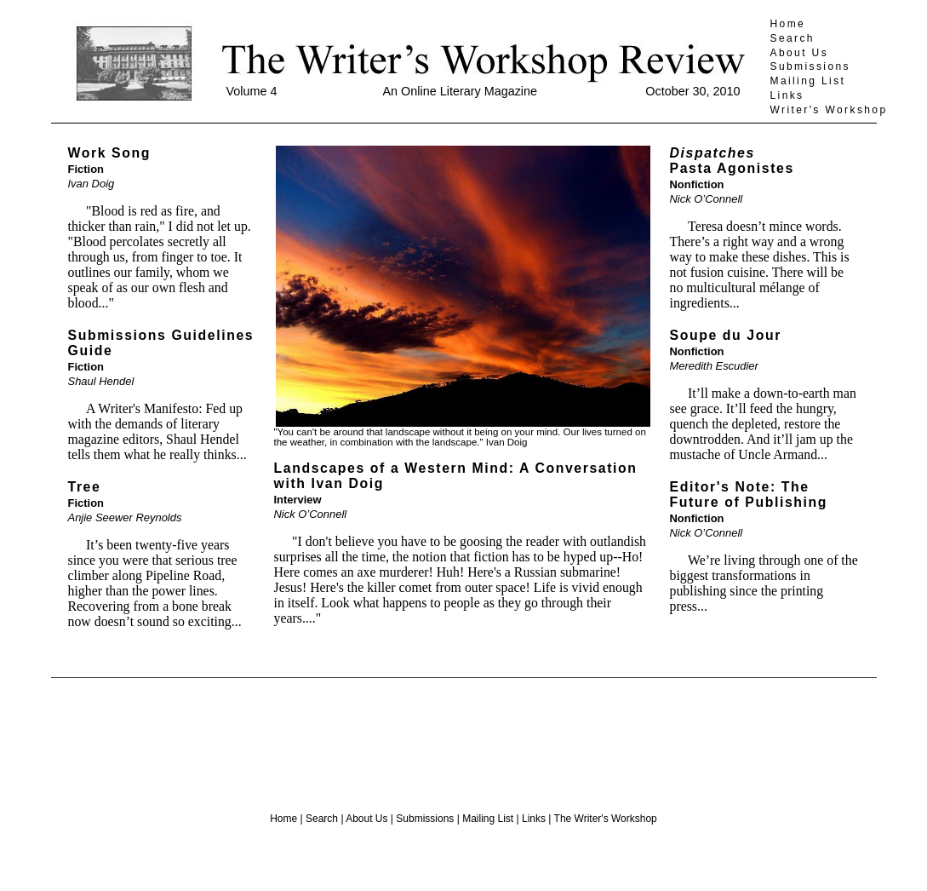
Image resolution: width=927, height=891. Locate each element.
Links (787, 95)
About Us (799, 53)
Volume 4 (252, 91)
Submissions (810, 66)
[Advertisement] (464, 738)
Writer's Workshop (829, 110)
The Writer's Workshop (605, 819)
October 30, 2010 (692, 91)
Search (792, 38)
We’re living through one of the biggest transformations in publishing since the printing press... (764, 583)
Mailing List (808, 81)
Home (788, 24)
